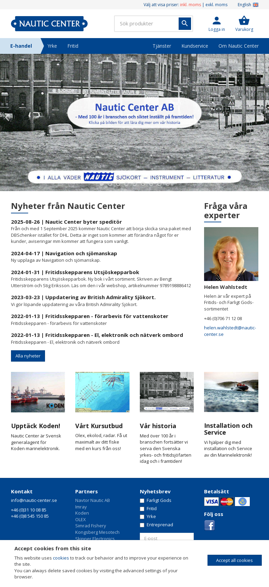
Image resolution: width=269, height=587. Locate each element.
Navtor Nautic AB (92, 500)
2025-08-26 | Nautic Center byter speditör (66, 221)
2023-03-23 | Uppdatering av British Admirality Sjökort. (83, 297)
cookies (61, 558)
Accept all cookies (234, 560)
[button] (216, 23)
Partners (86, 491)
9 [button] (168, 184)
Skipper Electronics (95, 539)
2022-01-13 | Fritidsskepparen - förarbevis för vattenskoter (89, 316)
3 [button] (118, 184)
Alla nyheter (28, 356)
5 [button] (135, 184)
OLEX (80, 519)
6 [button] (143, 184)
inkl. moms (190, 5)
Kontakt (22, 491)
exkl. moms (216, 5)
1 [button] (102, 184)
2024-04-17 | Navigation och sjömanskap (64, 253)
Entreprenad (156, 524)
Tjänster (162, 46)
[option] (134, 122)
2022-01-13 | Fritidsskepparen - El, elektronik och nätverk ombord (97, 334)
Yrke (52, 46)
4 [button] (126, 184)
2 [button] (110, 184)
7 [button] (151, 184)
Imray (81, 507)
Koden (82, 513)
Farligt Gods (155, 500)
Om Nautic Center (238, 46)
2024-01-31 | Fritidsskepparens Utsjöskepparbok (75, 272)
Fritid (72, 46)
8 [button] (159, 184)
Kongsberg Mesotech (97, 532)
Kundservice (194, 46)
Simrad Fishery (90, 526)
